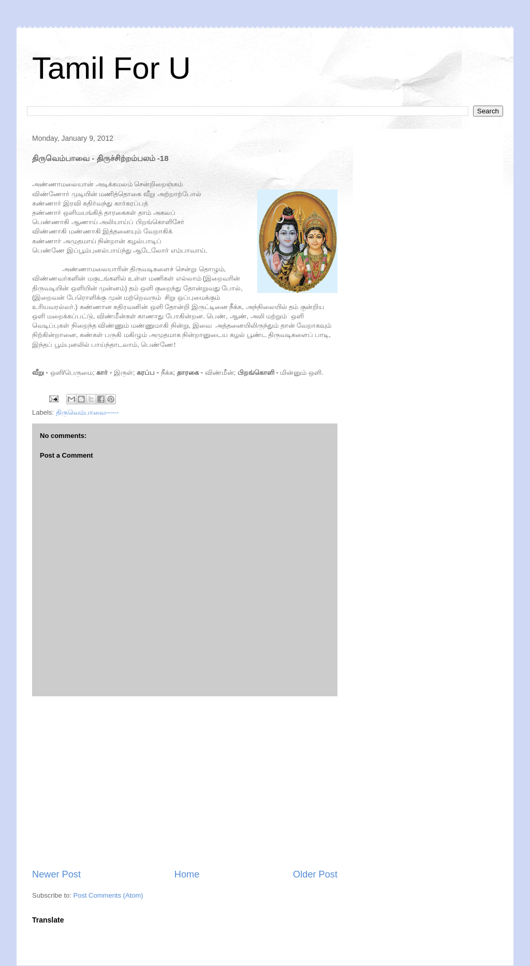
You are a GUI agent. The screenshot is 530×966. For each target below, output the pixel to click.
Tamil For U (111, 68)
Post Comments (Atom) (108, 895)
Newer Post (56, 874)
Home (187, 874)
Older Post (315, 874)
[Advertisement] (185, 782)
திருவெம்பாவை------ (87, 412)
